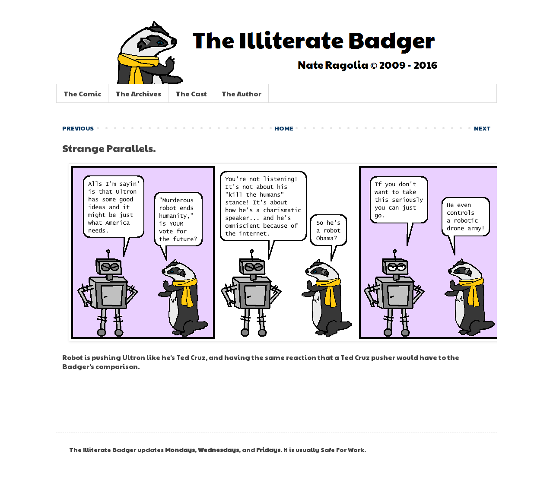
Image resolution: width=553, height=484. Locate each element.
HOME (283, 128)
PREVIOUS (78, 128)
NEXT (482, 128)
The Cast (191, 94)
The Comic (82, 94)
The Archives (138, 94)
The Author (241, 94)
